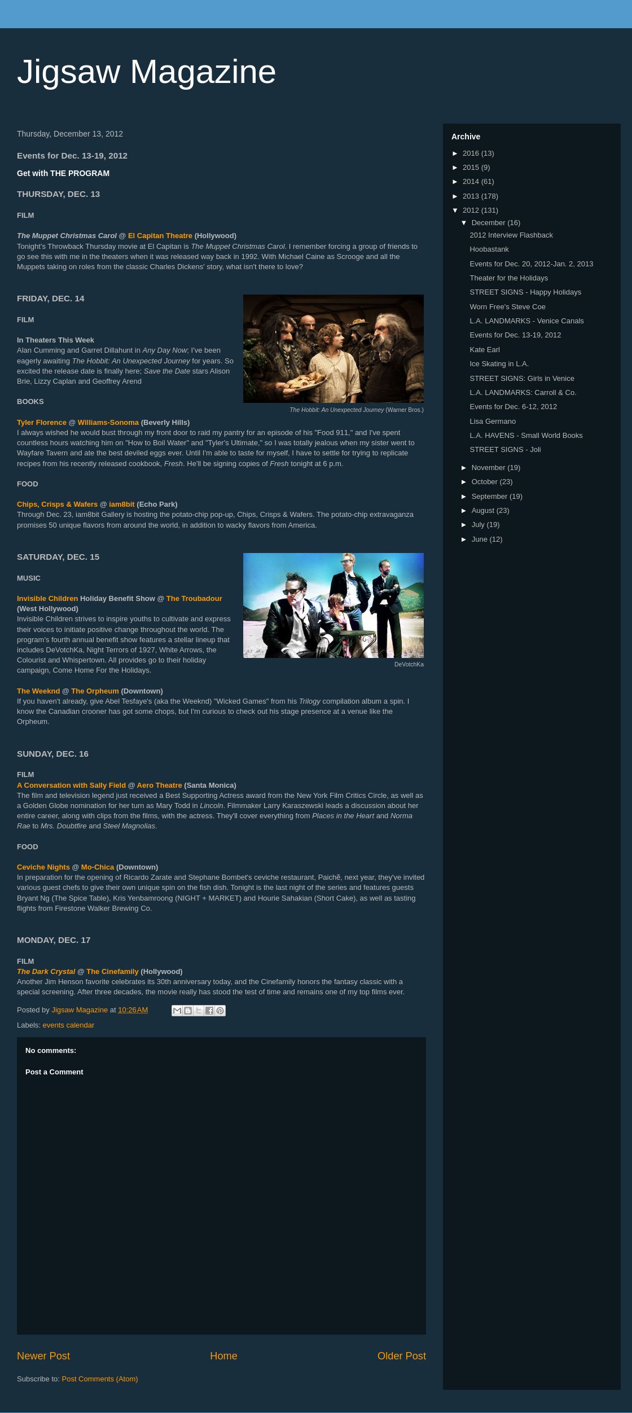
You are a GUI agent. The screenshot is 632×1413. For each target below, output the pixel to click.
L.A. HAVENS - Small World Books (525, 435)
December (490, 222)
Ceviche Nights (43, 867)
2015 (472, 167)
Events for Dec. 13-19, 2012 (515, 335)
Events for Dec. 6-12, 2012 (513, 406)
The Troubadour (194, 598)
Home (224, 1356)
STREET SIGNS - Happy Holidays (525, 292)
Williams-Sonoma (108, 422)
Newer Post (43, 1356)
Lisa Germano (492, 421)
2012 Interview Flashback (510, 235)
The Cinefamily (112, 971)
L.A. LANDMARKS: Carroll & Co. (522, 392)
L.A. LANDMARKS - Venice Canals (526, 321)
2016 (472, 153)
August (484, 510)
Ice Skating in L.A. (499, 363)
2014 (472, 181)
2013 (472, 196)
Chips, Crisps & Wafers (57, 504)
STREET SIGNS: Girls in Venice (521, 378)
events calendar (69, 1025)
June (481, 539)
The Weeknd (38, 691)
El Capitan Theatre (160, 235)
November (490, 467)
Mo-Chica (98, 867)
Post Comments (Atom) (100, 1379)
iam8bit (122, 504)
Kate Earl (484, 349)
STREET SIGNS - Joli (505, 449)
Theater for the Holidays (508, 278)
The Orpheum (95, 691)
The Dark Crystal (46, 971)
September (491, 496)
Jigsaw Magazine (146, 71)
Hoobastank (488, 249)
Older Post (402, 1356)
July (479, 524)
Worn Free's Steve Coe (507, 306)
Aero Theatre (159, 785)
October (486, 481)
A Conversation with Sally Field (71, 785)
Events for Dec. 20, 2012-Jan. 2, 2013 (531, 264)
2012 (472, 210)
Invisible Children (47, 598)
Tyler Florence (42, 422)
